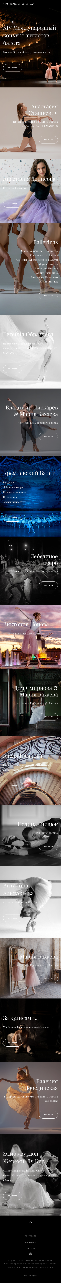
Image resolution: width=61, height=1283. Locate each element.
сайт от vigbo (30, 1275)
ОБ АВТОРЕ (30, 1242)
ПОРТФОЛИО (30, 1236)
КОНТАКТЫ (31, 1248)
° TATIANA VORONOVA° (18, 4)
